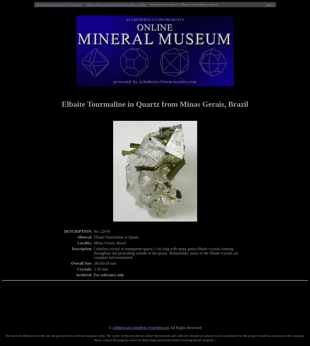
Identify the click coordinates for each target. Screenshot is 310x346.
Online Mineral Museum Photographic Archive (116, 4)
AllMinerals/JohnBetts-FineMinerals (58, 4)
